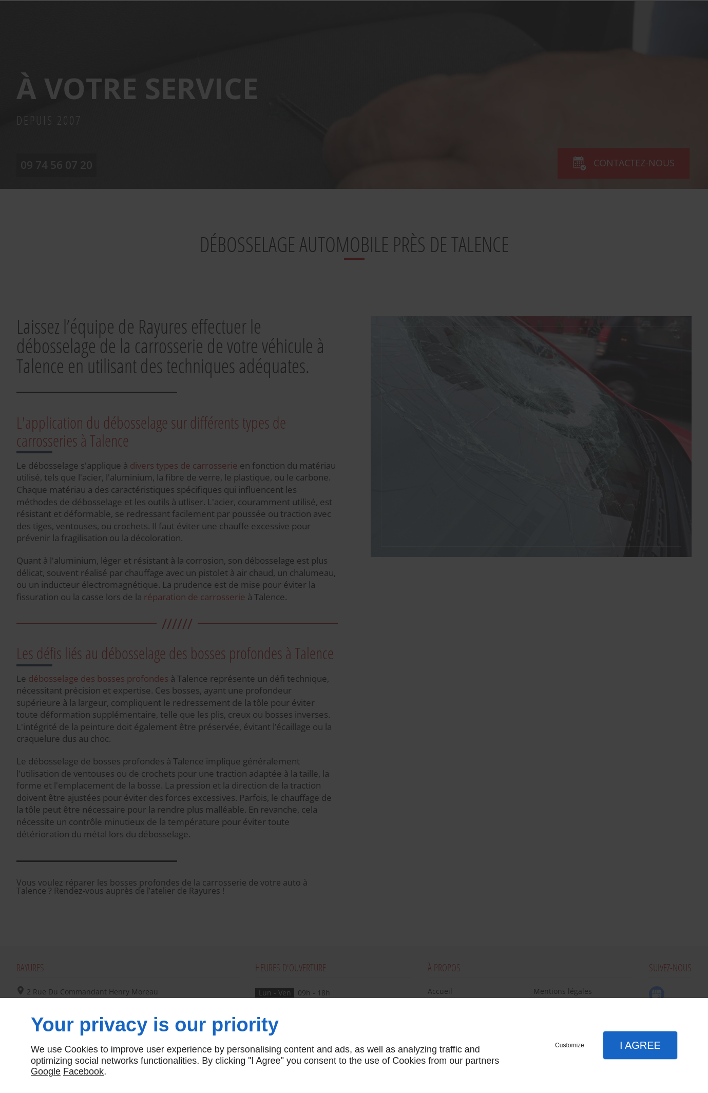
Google (46, 1071)
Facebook (83, 1071)
